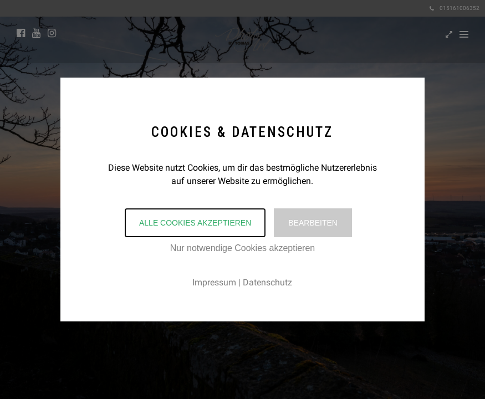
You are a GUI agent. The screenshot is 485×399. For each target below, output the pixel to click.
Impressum (214, 282)
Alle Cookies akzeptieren (195, 222)
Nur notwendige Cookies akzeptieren (242, 248)
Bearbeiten (313, 222)
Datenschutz (267, 282)
